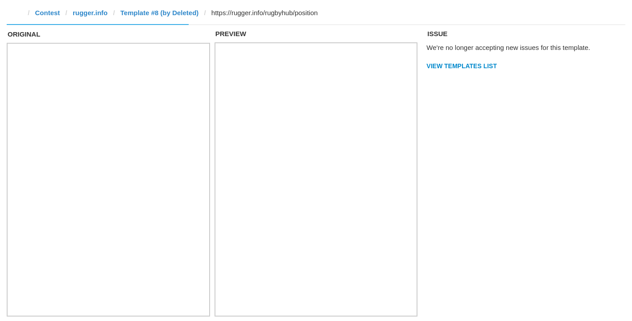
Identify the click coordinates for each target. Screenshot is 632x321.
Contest (47, 12)
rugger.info (90, 12)
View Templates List (461, 66)
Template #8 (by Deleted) (159, 12)
